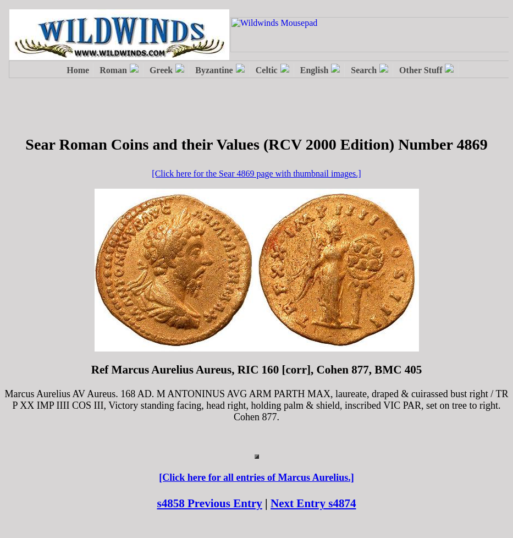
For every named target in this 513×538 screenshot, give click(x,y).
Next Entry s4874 (313, 503)
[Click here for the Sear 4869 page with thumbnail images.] (256, 173)
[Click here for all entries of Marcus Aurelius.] (256, 477)
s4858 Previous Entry (209, 503)
